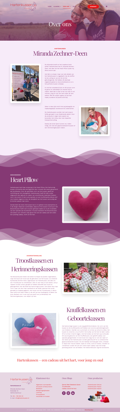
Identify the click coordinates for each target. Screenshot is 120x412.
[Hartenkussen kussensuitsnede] (99, 391)
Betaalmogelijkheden (42, 390)
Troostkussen (66, 386)
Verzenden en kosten (43, 396)
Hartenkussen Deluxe (94, 384)
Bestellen (39, 388)
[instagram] (68, 393)
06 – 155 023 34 (18, 396)
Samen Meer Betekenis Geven (71, 384)
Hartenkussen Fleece (94, 386)
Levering (39, 392)
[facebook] (64, 393)
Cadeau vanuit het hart (69, 388)
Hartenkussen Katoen (94, 388)
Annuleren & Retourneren (44, 386)
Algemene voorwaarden (43, 384)
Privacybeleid (40, 394)
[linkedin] (73, 393)
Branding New (89, 410)
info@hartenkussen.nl (22, 398)
